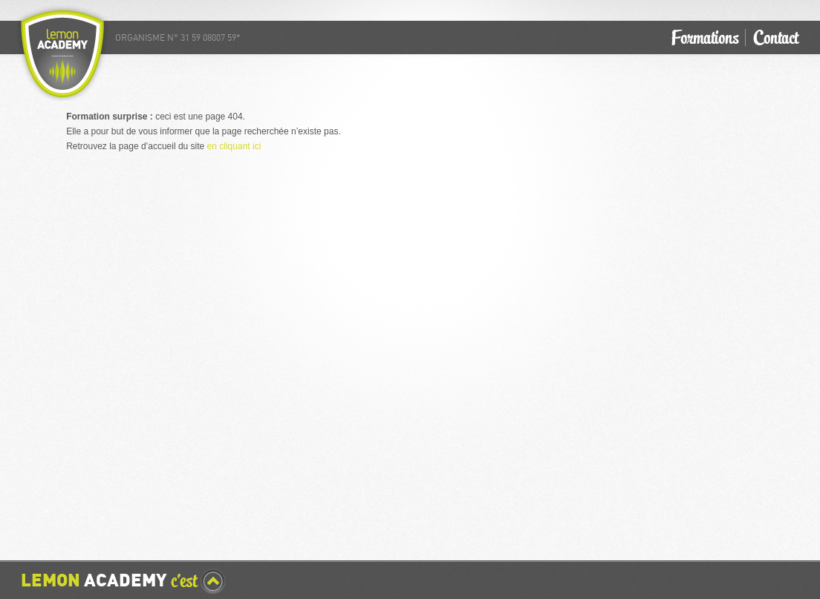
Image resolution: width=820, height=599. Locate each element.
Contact (775, 37)
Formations (704, 37)
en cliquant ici (234, 146)
